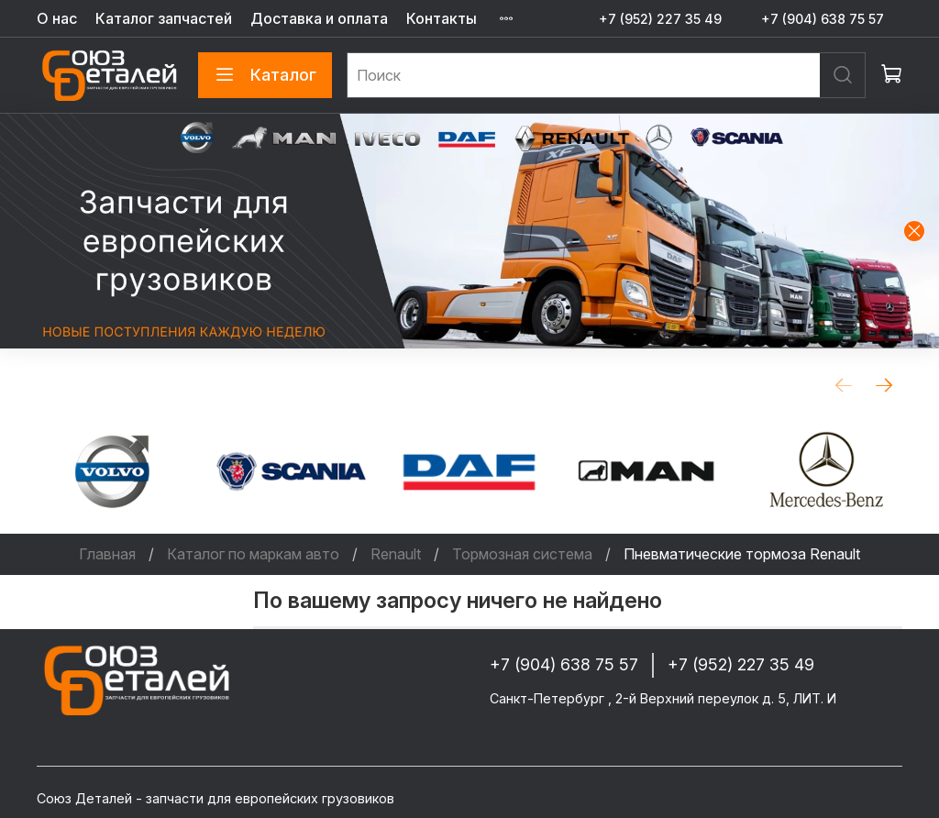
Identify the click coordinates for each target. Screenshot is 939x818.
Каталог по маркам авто (253, 554)
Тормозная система (522, 554)
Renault (395, 554)
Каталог (265, 75)
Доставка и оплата (319, 18)
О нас (57, 18)
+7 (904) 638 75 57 (822, 19)
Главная (107, 554)
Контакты (441, 18)
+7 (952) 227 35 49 (660, 19)
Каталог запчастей (163, 18)
